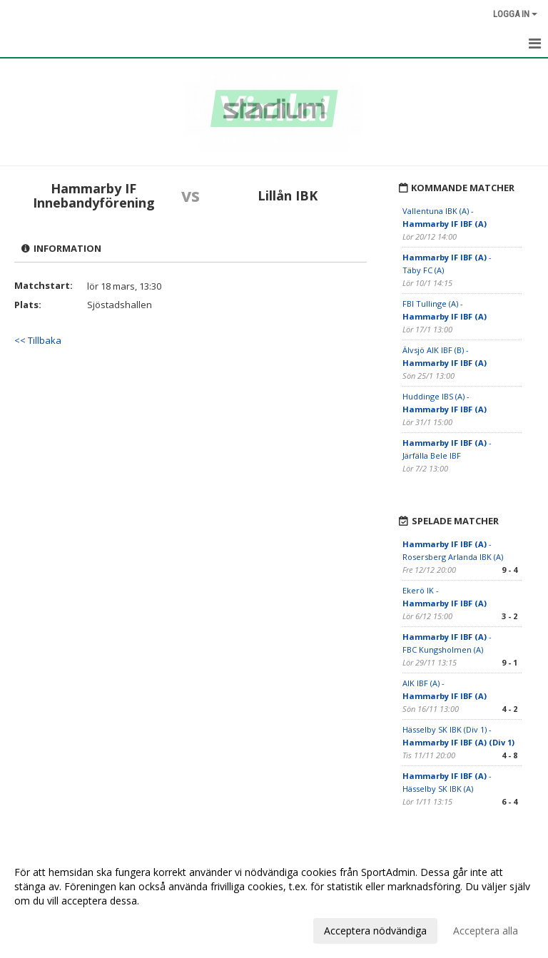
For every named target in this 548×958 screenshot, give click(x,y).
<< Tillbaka (37, 340)
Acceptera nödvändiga (375, 930)
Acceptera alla (485, 930)
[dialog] (274, 901)
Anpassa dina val (52, 928)
